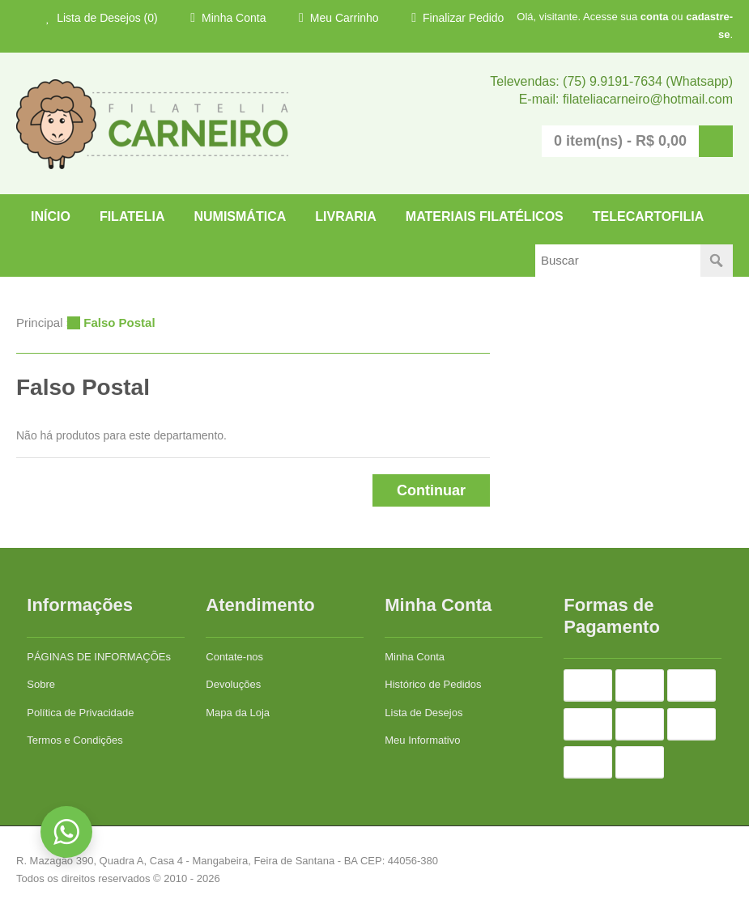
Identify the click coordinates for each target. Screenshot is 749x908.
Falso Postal (119, 322)
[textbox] (617, 260)
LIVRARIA (346, 216)
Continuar (431, 490)
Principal (39, 322)
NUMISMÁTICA (240, 216)
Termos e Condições (75, 740)
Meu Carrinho (339, 17)
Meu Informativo (422, 740)
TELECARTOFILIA (648, 216)
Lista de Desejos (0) (102, 17)
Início (50, 216)
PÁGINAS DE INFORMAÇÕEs (99, 657)
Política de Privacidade (80, 712)
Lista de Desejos (423, 712)
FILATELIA (132, 216)
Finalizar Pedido (457, 17)
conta (654, 17)
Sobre (41, 684)
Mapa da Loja (238, 712)
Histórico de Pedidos (433, 684)
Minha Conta (228, 17)
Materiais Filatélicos (485, 216)
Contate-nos (234, 657)
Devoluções (233, 684)
